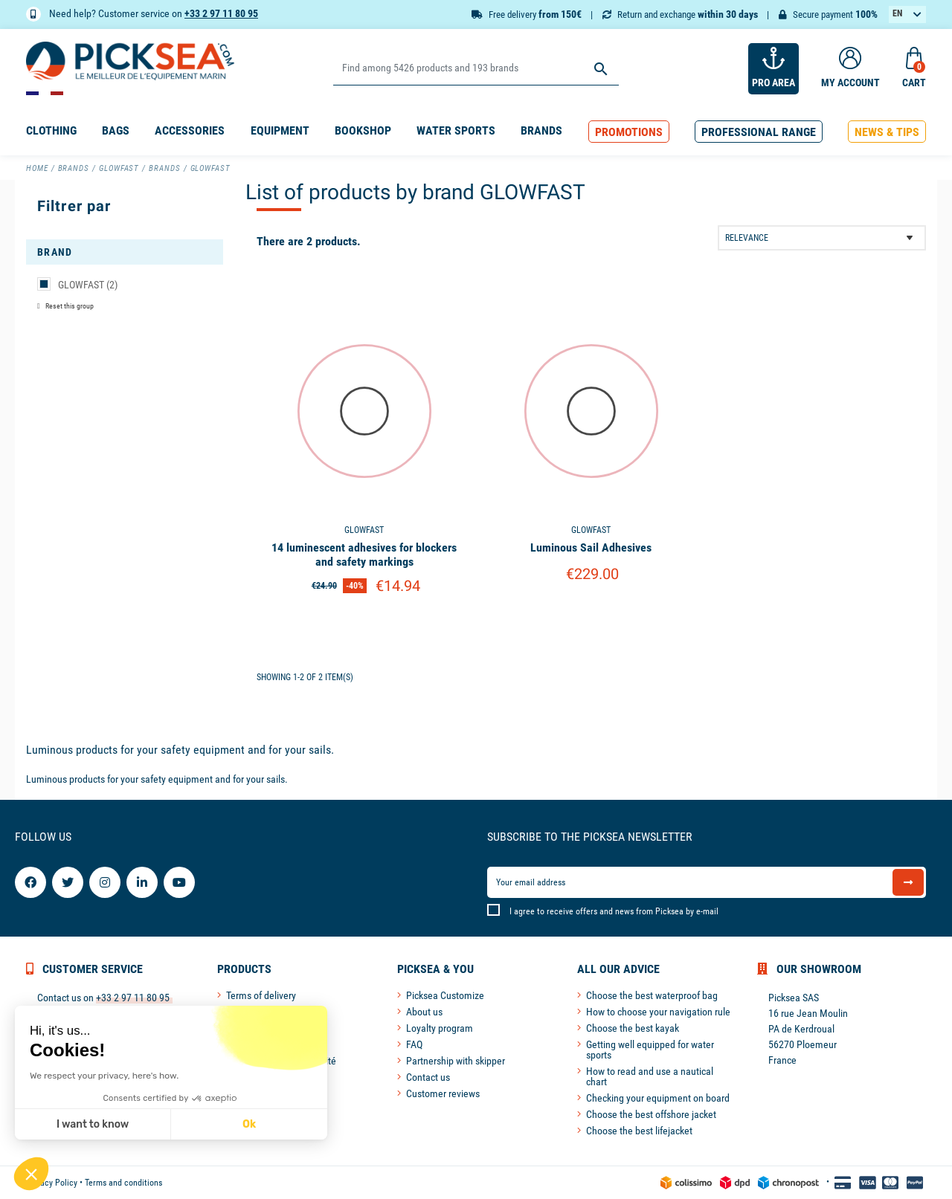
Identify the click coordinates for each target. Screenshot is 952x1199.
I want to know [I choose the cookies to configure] (93, 1124)
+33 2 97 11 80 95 (221, 13)
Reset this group (69, 306)
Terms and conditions (123, 1182)
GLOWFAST (88, 285)
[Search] (475, 68)
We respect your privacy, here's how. (104, 1075)
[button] (628, 131)
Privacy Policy (51, 1182)
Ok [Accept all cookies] (249, 1124)
